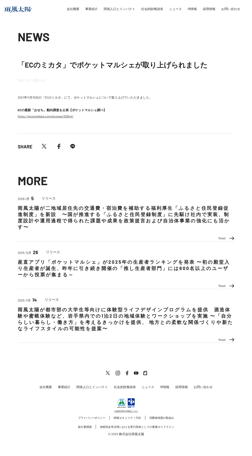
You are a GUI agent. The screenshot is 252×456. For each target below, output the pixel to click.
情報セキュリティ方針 (127, 417)
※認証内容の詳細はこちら (126, 411)
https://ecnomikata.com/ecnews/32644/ (45, 116)
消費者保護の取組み (161, 417)
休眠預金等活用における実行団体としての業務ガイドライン (137, 426)
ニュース (175, 9)
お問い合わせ (230, 9)
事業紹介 (91, 9)
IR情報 (192, 9)
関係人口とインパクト (119, 9)
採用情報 (209, 9)
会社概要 (73, 9)
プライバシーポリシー (92, 417)
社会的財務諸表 (152, 9)
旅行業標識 (85, 426)
